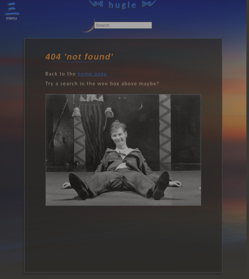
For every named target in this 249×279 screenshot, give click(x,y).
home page (92, 74)
